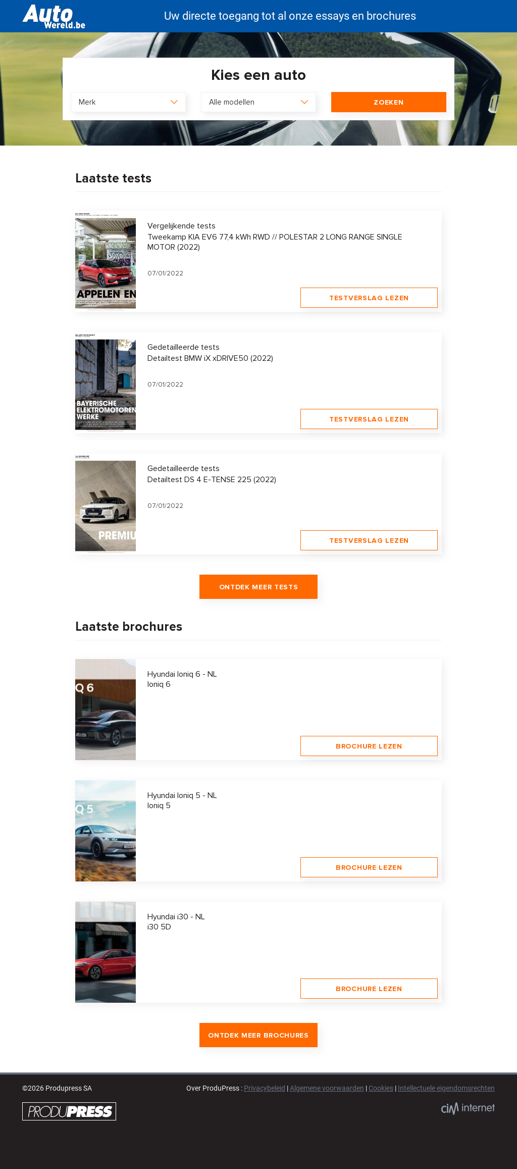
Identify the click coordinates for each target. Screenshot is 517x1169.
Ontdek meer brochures (258, 1035)
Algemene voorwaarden (327, 1088)
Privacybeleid (264, 1088)
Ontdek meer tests (258, 587)
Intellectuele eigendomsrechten (446, 1088)
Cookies (381, 1088)
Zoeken (388, 102)
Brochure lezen (369, 746)
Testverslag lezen (369, 298)
